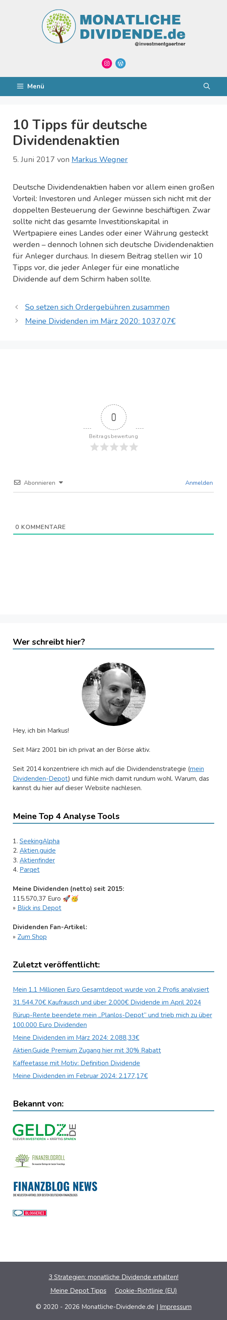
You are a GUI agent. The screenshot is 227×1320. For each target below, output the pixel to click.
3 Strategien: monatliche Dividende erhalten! (113, 1277)
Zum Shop (32, 937)
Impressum (176, 1307)
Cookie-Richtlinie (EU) (146, 1290)
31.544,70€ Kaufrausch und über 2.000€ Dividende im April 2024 (107, 1002)
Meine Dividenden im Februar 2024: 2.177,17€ (80, 1076)
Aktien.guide (38, 850)
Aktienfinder (37, 860)
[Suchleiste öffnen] (206, 86)
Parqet (30, 869)
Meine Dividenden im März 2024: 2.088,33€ (76, 1037)
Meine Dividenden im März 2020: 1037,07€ (100, 321)
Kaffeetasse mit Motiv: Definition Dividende (76, 1063)
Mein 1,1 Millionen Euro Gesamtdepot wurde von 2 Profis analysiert (111, 989)
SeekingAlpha (40, 841)
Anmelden (198, 483)
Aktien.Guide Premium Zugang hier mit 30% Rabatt (87, 1050)
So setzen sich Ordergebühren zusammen (97, 307)
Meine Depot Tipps (78, 1290)
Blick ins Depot (39, 908)
